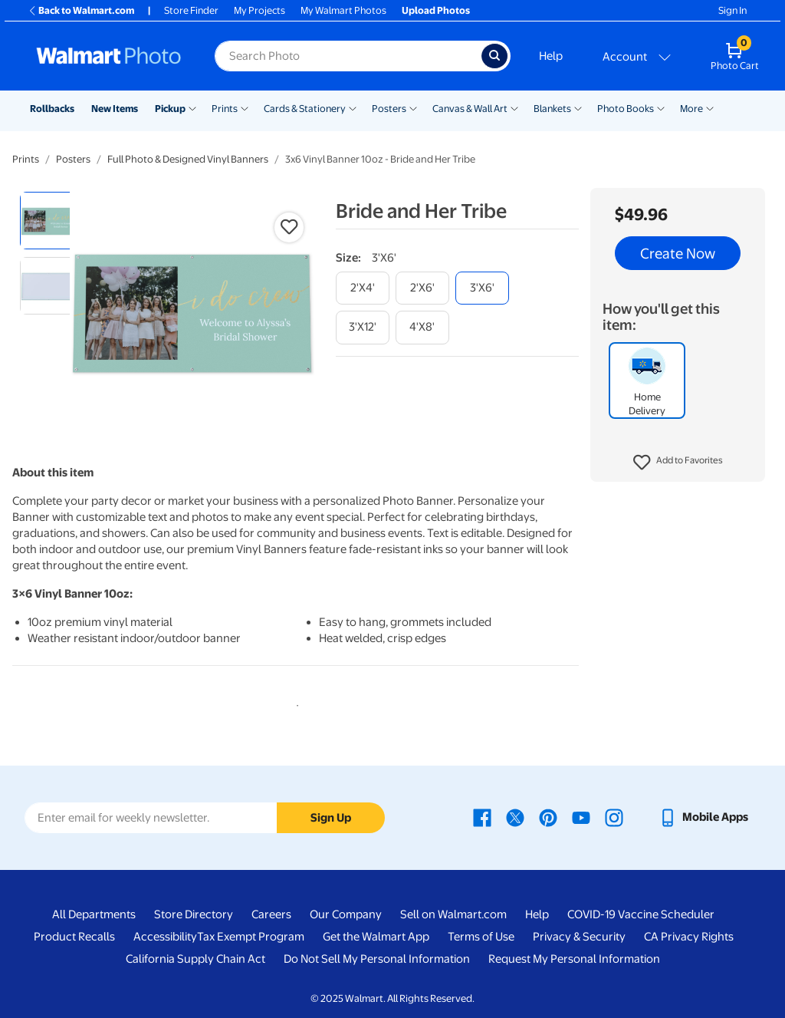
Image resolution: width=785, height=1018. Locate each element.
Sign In (732, 10)
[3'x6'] (482, 288)
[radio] (48, 220)
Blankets (552, 108)
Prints (225, 108)
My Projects (259, 10)
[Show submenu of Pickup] (192, 107)
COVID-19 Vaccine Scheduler (640, 914)
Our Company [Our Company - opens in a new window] (346, 914)
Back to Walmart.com (81, 10)
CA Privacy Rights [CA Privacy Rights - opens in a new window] (689, 937)
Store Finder (191, 10)
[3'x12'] (362, 327)
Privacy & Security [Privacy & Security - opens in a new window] (579, 937)
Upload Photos (436, 10)
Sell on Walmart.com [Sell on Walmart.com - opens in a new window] (453, 914)
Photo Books (625, 108)
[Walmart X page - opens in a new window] (515, 817)
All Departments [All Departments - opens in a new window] (94, 914)
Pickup (170, 108)
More (691, 108)
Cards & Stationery (305, 108)
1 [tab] (294, 702)
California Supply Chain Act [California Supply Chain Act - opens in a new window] (195, 959)
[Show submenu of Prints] (244, 107)
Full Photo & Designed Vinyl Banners (187, 159)
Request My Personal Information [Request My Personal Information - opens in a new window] (574, 959)
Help (551, 56)
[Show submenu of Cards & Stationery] (352, 107)
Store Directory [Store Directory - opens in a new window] (193, 914)
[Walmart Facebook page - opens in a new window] (482, 817)
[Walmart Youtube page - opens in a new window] (581, 817)
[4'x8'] (422, 327)
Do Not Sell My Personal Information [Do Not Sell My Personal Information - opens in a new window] (377, 959)
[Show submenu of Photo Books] (660, 107)
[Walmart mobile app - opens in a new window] (703, 817)
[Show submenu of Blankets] (578, 107)
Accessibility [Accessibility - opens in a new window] (165, 937)
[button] (678, 463)
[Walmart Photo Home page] (108, 56)
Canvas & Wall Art (469, 108)
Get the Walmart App (376, 937)
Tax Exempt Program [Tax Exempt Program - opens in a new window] (250, 937)
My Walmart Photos (343, 10)
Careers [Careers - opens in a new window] (271, 914)
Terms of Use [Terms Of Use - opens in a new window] (481, 937)
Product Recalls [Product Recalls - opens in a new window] (74, 937)
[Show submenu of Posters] (413, 107)
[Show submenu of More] (709, 107)
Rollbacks (52, 108)
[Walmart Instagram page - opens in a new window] (614, 817)
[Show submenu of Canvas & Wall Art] (514, 107)
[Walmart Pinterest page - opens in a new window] (548, 817)
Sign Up (330, 818)
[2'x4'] (362, 288)
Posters (389, 108)
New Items (114, 108)
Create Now (677, 253)
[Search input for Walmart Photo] (348, 56)
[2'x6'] (422, 288)
